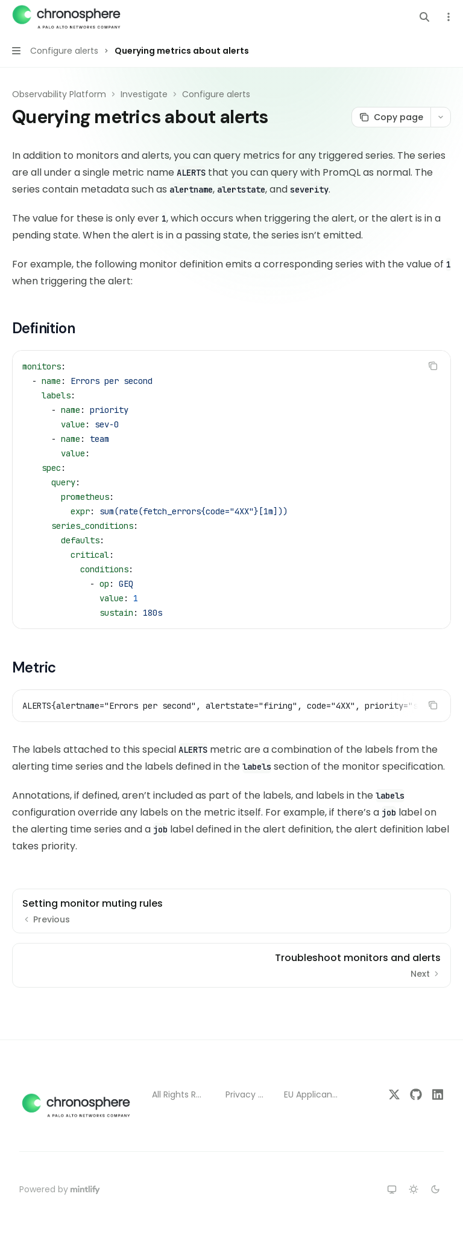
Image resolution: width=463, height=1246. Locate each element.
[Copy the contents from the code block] (433, 366)
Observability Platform (59, 94)
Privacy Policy (245, 1094)
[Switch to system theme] (391, 1189)
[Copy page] (390, 117)
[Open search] (424, 17)
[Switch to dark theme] (435, 1189)
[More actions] (447, 16)
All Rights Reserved (179, 1094)
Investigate (144, 94)
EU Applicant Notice (312, 1094)
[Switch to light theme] (413, 1189)
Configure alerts (216, 94)
